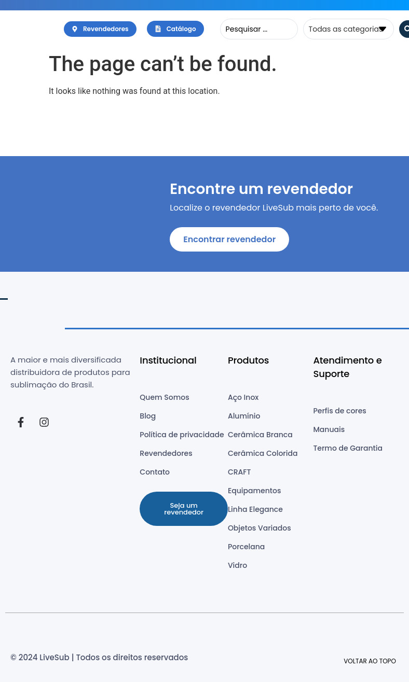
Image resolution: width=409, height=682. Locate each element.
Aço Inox (243, 397)
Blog (148, 416)
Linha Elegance (255, 509)
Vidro (237, 565)
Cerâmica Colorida (263, 453)
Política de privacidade (182, 434)
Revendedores (166, 453)
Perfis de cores (339, 411)
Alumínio (244, 416)
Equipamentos (254, 490)
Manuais (329, 429)
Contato (155, 472)
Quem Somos (164, 397)
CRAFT (239, 472)
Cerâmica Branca (260, 434)
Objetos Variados (259, 528)
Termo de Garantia (347, 448)
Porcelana (246, 546)
